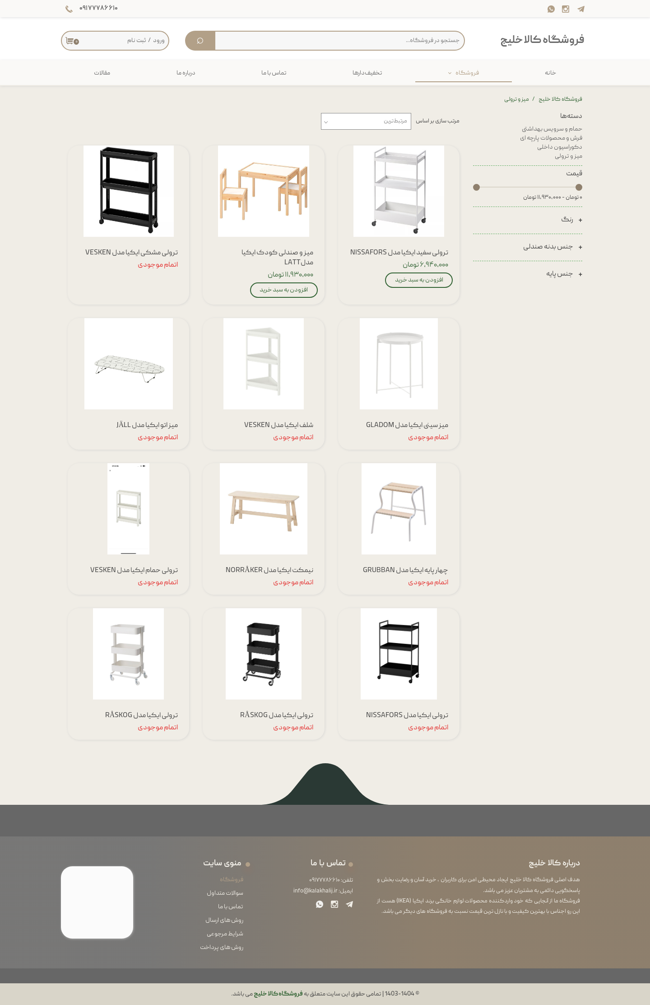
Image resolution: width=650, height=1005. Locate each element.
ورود (159, 40)
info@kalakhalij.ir (315, 891)
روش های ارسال (224, 920)
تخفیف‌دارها (367, 73)
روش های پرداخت (221, 947)
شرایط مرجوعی (225, 934)
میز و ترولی (568, 156)
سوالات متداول (225, 893)
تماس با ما (274, 73)
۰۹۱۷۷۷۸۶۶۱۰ (324, 880)
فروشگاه (467, 73)
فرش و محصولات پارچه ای (551, 138)
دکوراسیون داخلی (559, 147)
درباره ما (185, 73)
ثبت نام (136, 40)
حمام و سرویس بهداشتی (552, 129)
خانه (550, 73)
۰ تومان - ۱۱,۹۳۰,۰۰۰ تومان (552, 197)
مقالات (102, 73)
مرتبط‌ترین (395, 121)
